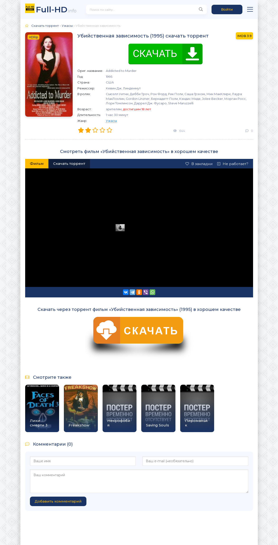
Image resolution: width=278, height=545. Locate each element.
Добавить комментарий (58, 501)
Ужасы (111, 121)
